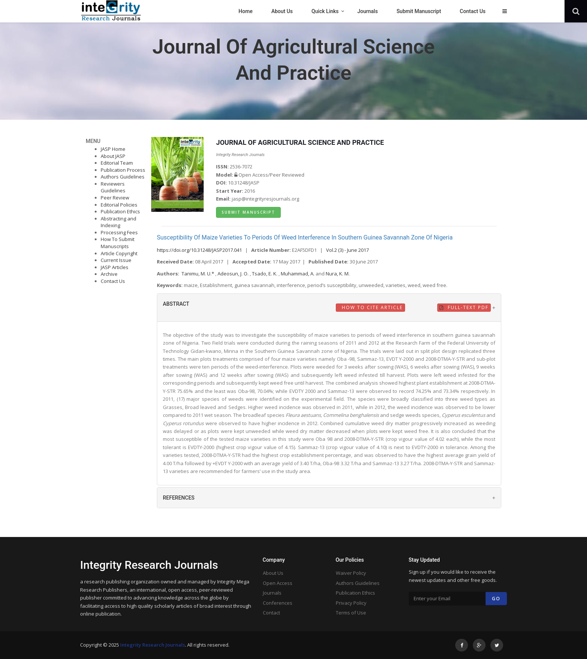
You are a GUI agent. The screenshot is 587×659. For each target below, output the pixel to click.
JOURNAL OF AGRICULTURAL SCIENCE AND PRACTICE (300, 142)
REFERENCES (179, 498)
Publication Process (123, 170)
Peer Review (115, 197)
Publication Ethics (120, 211)
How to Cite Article (371, 307)
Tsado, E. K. (265, 273)
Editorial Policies (119, 204)
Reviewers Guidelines (113, 187)
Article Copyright (119, 253)
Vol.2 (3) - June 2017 (347, 250)
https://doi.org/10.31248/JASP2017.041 (199, 250)
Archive (109, 274)
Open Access (277, 583)
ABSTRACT (176, 304)
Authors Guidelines (123, 176)
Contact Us (113, 281)
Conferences (277, 602)
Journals (272, 592)
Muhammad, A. (298, 273)
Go (496, 598)
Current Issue (116, 260)
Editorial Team (117, 162)
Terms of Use (351, 612)
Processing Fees (119, 232)
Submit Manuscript (248, 212)
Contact (271, 612)
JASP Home (113, 149)
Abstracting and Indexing (118, 222)
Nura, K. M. (338, 273)
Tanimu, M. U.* (198, 273)
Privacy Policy (351, 602)
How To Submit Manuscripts (117, 243)
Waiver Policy (351, 573)
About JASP (113, 156)
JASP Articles (114, 267)
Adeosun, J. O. (234, 273)
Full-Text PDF (464, 307)
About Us (273, 573)
